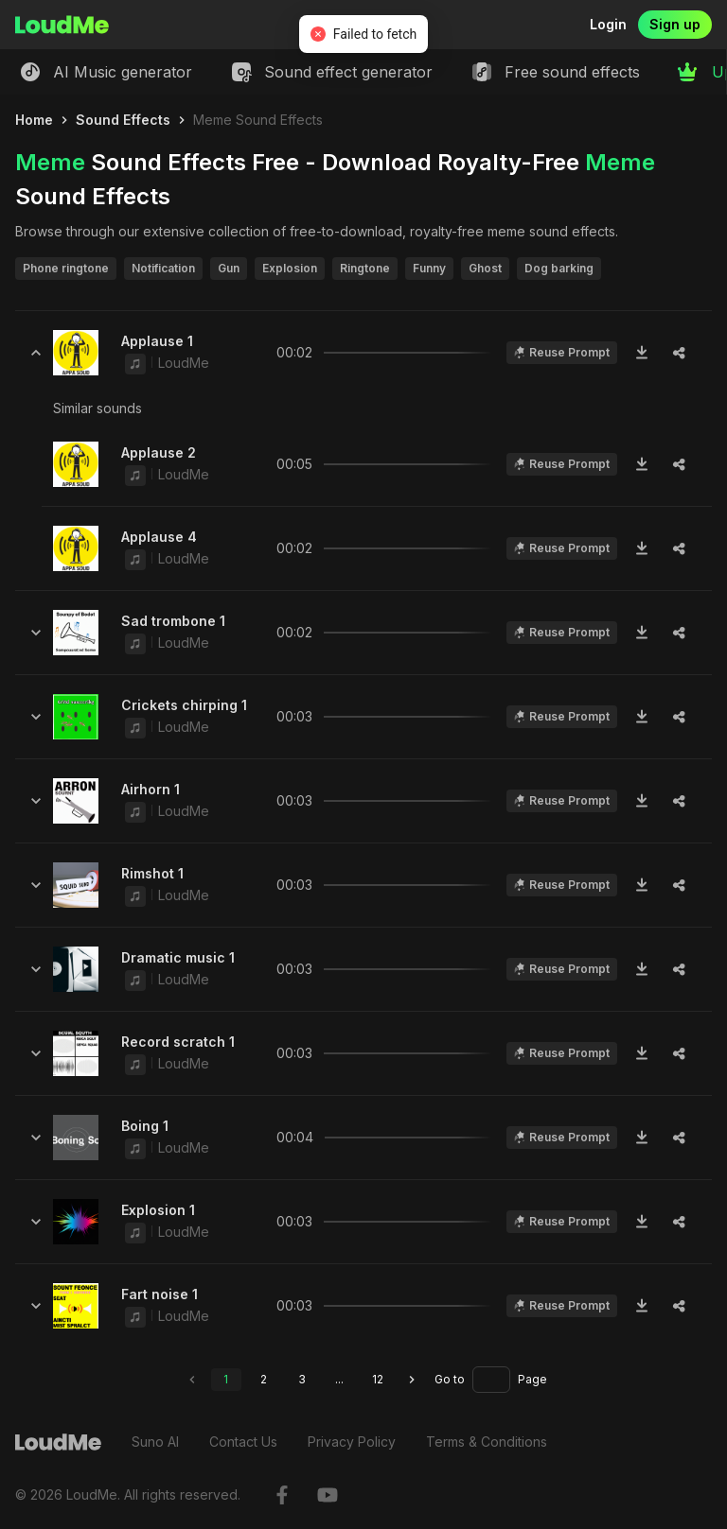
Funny (429, 268)
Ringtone (365, 268)
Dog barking (559, 268)
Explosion (289, 268)
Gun (228, 268)
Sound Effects (123, 120)
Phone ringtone (66, 268)
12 (377, 1379)
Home (34, 120)
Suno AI (155, 1441)
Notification (163, 268)
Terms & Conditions (486, 1441)
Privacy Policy (352, 1441)
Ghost (485, 268)
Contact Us (243, 1441)
